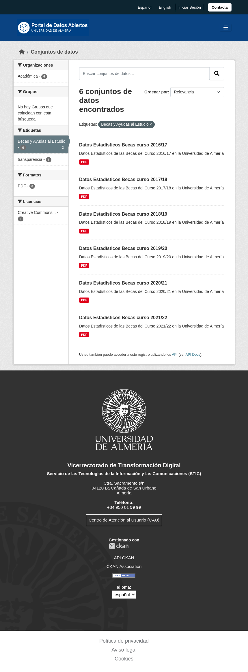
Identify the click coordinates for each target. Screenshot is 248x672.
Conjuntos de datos (54, 52)
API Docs (192, 355)
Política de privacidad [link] (124, 641)
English (165, 7)
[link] (220, 7)
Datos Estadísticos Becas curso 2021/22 (123, 317)
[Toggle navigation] (226, 28)
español (144, 7)
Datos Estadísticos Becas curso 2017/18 (123, 179)
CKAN (118, 546)
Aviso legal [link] (124, 650)
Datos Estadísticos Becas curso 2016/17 (123, 144)
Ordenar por (156, 92)
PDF (84, 162)
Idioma (123, 587)
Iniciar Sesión (189, 7)
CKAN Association (124, 566)
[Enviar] (216, 73)
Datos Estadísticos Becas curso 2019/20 (123, 248)
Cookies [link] (124, 659)
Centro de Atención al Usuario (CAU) (124, 519)
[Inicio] (22, 52)
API (175, 355)
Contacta (220, 7)
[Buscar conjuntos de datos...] (144, 73)
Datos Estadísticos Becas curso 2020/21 (123, 283)
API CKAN (124, 557)
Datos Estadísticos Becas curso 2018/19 (123, 214)
